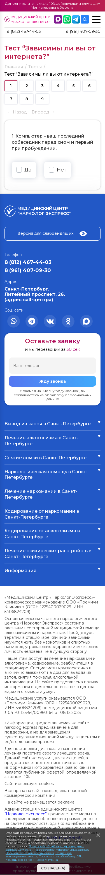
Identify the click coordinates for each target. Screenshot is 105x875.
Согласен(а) (53, 868)
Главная (13, 67)
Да (28, 170)
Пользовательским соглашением (30, 853)
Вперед (40, 112)
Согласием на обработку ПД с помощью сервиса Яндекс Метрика (44, 858)
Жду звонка (52, 382)
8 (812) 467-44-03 (26, 31)
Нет (61, 170)
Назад (20, 112)
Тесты (35, 67)
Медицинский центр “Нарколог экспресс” (29, 19)
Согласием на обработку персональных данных (53, 849)
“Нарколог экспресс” (25, 814)
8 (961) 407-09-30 (81, 31)
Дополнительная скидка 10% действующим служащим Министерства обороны (52, 5)
